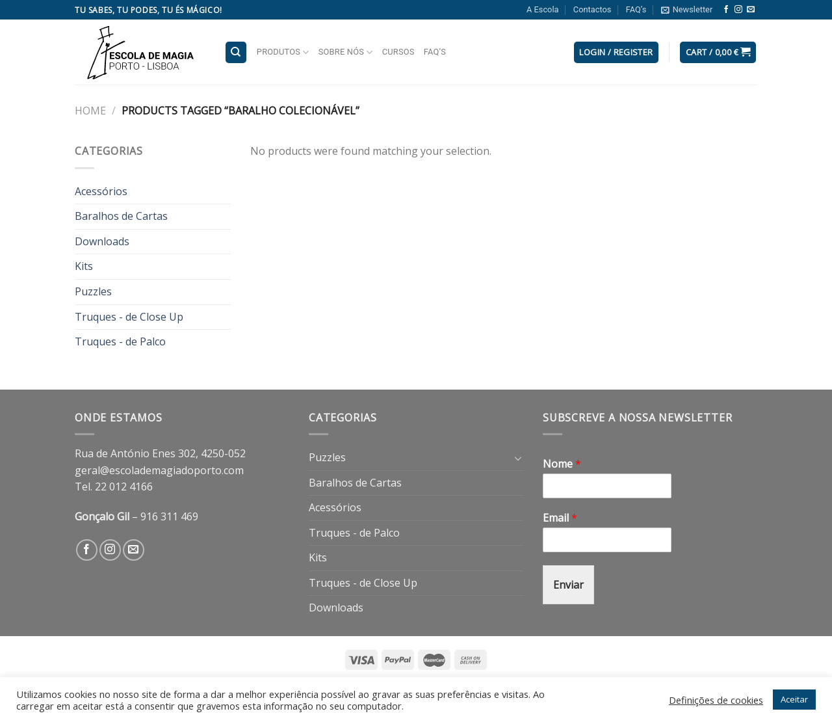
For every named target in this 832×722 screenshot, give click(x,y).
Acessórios (101, 191)
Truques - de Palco (120, 341)
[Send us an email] (751, 9)
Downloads (102, 241)
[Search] (236, 52)
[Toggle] (518, 458)
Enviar (568, 585)
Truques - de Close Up (129, 317)
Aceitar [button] (794, 699)
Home (90, 110)
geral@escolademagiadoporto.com (159, 470)
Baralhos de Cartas (121, 216)
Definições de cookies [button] (716, 700)
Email (560, 518)
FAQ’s (636, 9)
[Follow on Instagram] (738, 9)
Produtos (283, 52)
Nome (562, 464)
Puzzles (93, 291)
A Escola (542, 9)
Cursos (398, 52)
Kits (84, 266)
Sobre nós (345, 52)
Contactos (592, 9)
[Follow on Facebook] (726, 9)
